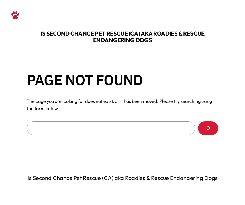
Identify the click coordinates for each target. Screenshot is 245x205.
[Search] (208, 128)
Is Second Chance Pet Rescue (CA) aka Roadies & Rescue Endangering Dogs (122, 37)
